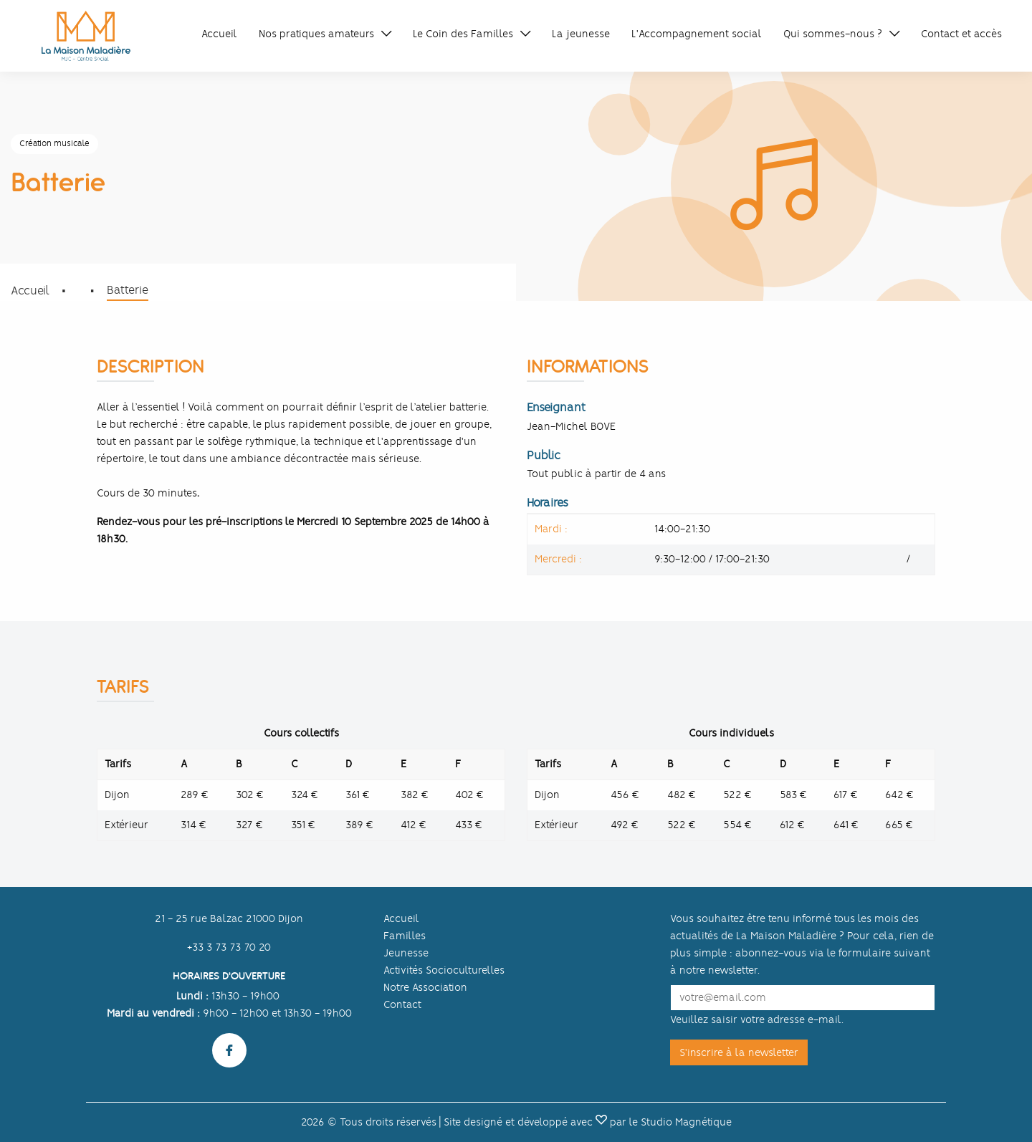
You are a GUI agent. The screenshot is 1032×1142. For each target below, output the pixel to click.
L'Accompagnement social (696, 33)
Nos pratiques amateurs (316, 33)
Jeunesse (406, 953)
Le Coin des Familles (463, 33)
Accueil (219, 33)
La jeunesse (581, 33)
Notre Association (425, 987)
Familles (404, 935)
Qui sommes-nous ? (832, 33)
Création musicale (54, 143)
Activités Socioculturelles (444, 970)
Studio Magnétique (686, 1122)
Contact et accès (961, 33)
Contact (402, 1004)
